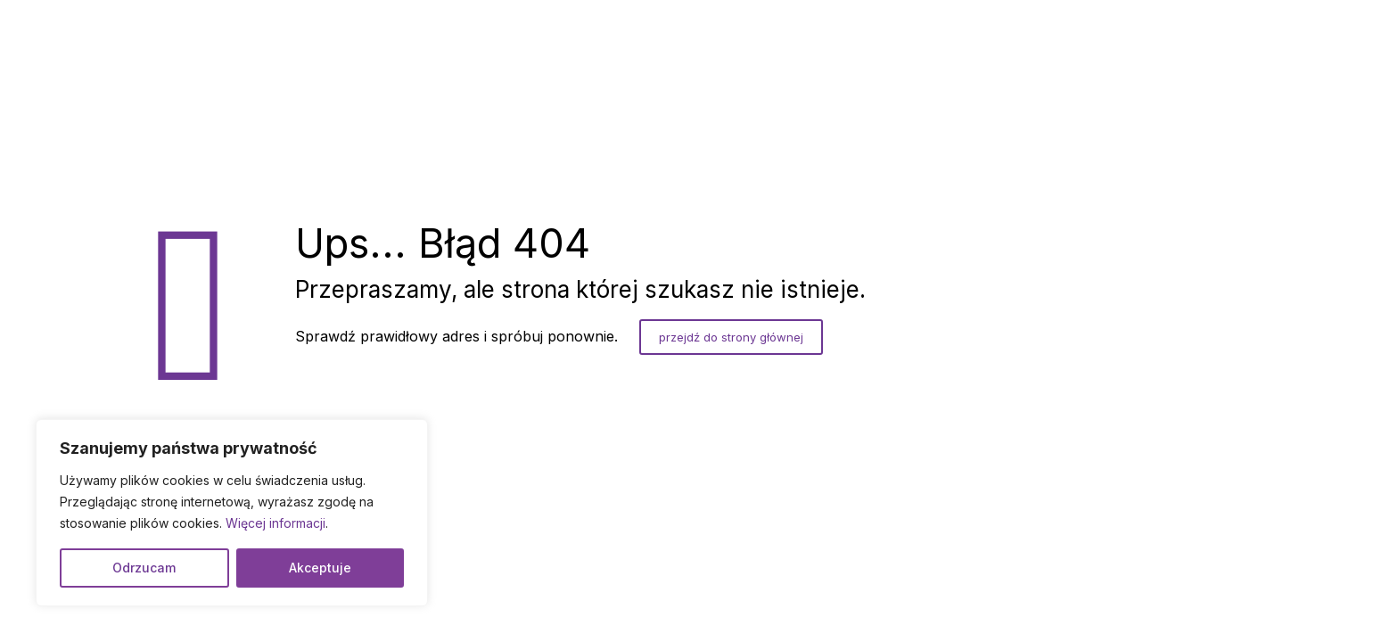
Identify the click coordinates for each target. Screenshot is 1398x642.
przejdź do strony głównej (731, 337)
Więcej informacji (275, 523)
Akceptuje (320, 567)
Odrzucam (144, 567)
